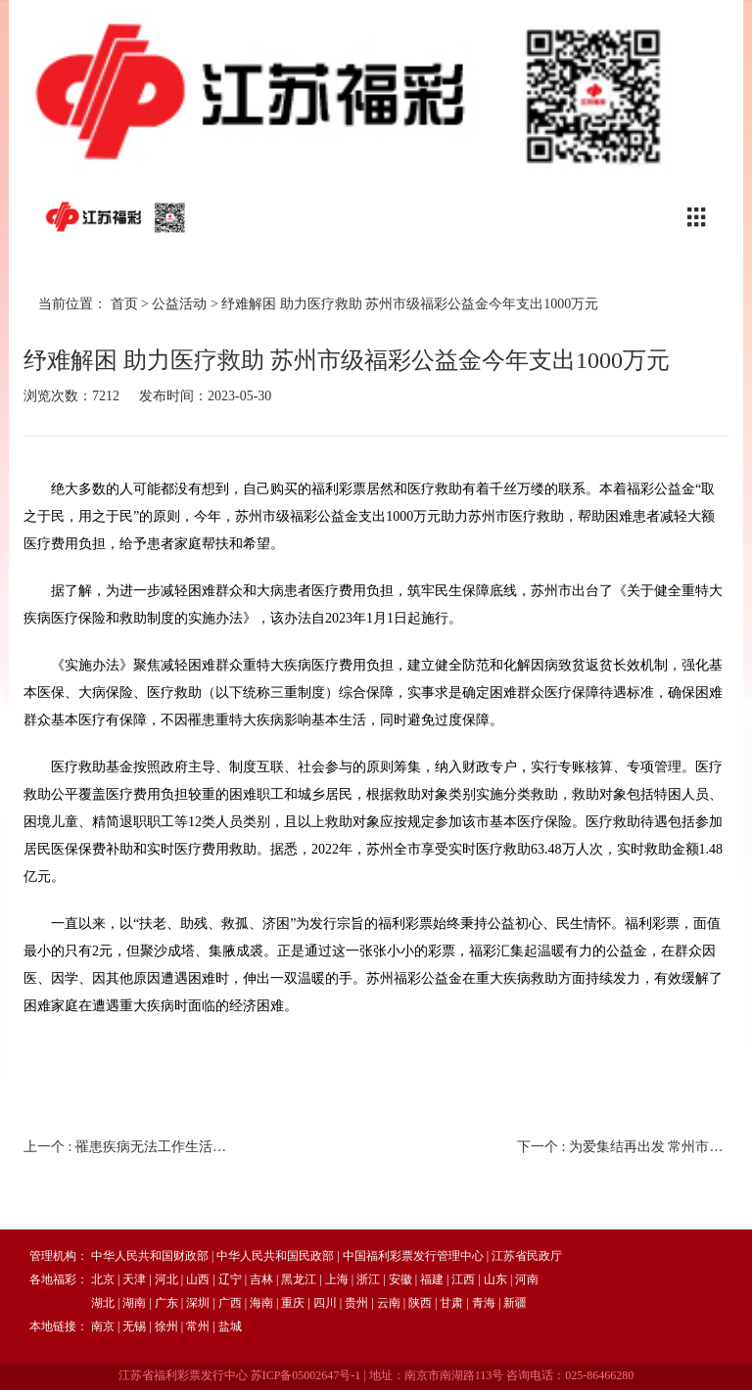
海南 (261, 1303)
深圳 (198, 1303)
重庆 (293, 1303)
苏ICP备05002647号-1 (306, 1375)
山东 (495, 1279)
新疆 (515, 1303)
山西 (198, 1279)
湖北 (103, 1303)
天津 (134, 1279)
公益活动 (179, 304)
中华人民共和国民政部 (275, 1256)
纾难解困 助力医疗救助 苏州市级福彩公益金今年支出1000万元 (409, 304)
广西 (230, 1303)
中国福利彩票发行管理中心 (413, 1256)
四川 (325, 1303)
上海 (337, 1279)
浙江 (368, 1279)
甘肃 (451, 1303)
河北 (166, 1279)
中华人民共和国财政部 (150, 1256)
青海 (483, 1303)
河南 (527, 1279)
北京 (103, 1279)
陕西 (420, 1303)
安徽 (400, 1279)
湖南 (134, 1303)
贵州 (356, 1303)
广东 (166, 1303)
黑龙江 (298, 1279)
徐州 (166, 1326)
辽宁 (230, 1279)
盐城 (230, 1326)
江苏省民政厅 (527, 1256)
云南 (388, 1303)
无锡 (134, 1326)
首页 (124, 304)
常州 (198, 1326)
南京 (103, 1326)
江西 (463, 1279)
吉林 (261, 1279)
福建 (432, 1279)
